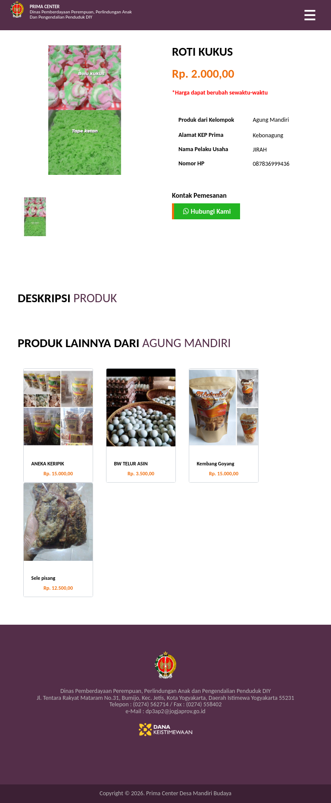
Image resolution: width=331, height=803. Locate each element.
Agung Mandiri (271, 119)
